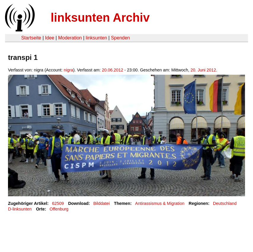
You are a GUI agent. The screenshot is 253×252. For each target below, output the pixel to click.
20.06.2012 (112, 70)
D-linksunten (20, 209)
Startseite (31, 37)
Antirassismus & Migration (159, 203)
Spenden (120, 37)
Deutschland (225, 203)
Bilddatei (101, 203)
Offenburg (58, 209)
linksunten (96, 37)
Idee (49, 37)
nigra (68, 70)
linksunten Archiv (100, 17)
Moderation (70, 37)
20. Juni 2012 (203, 70)
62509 (58, 203)
